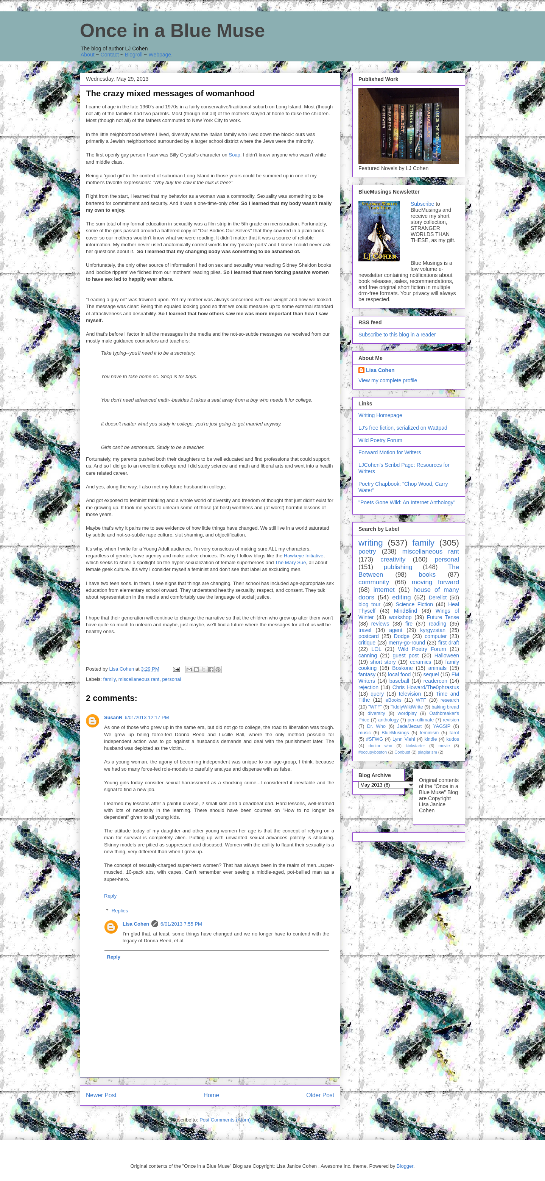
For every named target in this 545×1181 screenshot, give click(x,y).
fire (409, 624)
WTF (421, 700)
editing (401, 597)
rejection (368, 687)
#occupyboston (372, 752)
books (427, 574)
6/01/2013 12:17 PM (147, 717)
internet (384, 589)
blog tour (369, 604)
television (410, 694)
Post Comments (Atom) (225, 1120)
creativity (392, 559)
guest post (405, 655)
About (88, 55)
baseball (399, 681)
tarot (454, 732)
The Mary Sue (290, 562)
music (364, 732)
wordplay (407, 713)
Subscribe (422, 204)
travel (364, 630)
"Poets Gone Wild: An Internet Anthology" (406, 502)
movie (444, 745)
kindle (431, 739)
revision (451, 720)
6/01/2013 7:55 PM (181, 924)
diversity (376, 713)
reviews (380, 624)
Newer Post (101, 1095)
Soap (234, 155)
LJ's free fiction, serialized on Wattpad (402, 428)
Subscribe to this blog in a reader (397, 335)
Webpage (159, 55)
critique (366, 643)
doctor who (380, 745)
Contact (110, 55)
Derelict (438, 597)
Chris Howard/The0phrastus (425, 687)
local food (399, 674)
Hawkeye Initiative (304, 555)
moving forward (435, 582)
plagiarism (427, 752)
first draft (448, 643)
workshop (400, 617)
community (373, 582)
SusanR (113, 717)
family (109, 679)
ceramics (420, 662)
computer (436, 636)
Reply (110, 896)
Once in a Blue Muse (172, 30)
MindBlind (405, 611)
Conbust (402, 752)
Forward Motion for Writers (389, 452)
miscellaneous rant (138, 679)
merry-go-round (407, 643)
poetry (367, 551)
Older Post (320, 1095)
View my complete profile (387, 380)
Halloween (446, 655)
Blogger (405, 1166)
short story (383, 662)
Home (212, 1095)
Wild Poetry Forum (380, 440)
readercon (435, 681)
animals (437, 668)
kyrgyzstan (432, 630)
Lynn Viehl (403, 739)
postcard (368, 636)
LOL (376, 649)
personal (171, 679)
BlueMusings (395, 732)
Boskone (402, 668)
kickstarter (415, 745)
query (377, 694)
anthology (388, 720)
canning (367, 655)
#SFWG (374, 739)
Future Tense (443, 617)
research (450, 700)
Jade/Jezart (409, 726)
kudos (452, 739)
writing (370, 542)
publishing (398, 567)
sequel (431, 674)
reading (438, 624)
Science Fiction (414, 604)
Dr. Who (376, 726)
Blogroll (134, 55)
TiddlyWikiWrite (407, 707)
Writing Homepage (380, 415)
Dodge (402, 636)
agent (395, 630)
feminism (429, 732)
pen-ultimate (421, 720)
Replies (120, 910)
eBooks (394, 700)
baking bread (445, 707)
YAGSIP (441, 726)
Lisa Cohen (136, 924)
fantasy (366, 674)
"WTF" (375, 707)
